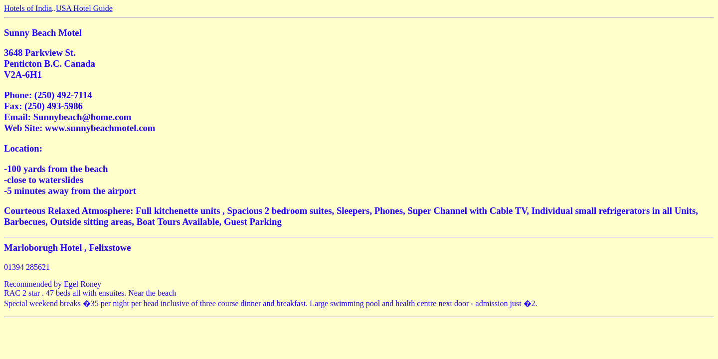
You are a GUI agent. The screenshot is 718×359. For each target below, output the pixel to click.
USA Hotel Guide (84, 8)
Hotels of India (28, 8)
